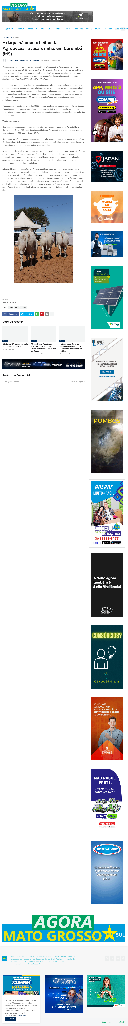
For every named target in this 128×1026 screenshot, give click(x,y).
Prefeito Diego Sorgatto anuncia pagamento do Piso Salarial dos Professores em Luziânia (71, 347)
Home (96, 1022)
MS (42, 28)
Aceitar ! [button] (11, 1019)
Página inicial (7, 38)
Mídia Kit (122, 1022)
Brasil (89, 28)
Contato (112, 1022)
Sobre (104, 1022)
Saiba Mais (21, 1015)
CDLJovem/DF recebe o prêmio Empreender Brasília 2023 (15, 345)
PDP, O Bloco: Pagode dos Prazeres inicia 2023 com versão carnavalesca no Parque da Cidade (43, 347)
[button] (117, 29)
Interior (59, 28)
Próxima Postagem (76, 382)
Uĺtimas (32, 28)
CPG (50, 28)
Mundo (98, 28)
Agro (68, 28)
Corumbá (23, 307)
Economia (78, 28)
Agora (16, 38)
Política (108, 28)
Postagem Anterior (11, 382)
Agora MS (9, 28)
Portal (20, 28)
